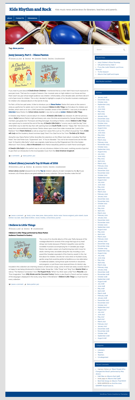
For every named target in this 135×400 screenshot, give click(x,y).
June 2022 (101, 185)
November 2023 (103, 144)
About (9, 18)
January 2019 (102, 270)
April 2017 (101, 319)
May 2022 (101, 187)
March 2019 (102, 265)
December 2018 (103, 272)
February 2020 (103, 239)
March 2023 (102, 163)
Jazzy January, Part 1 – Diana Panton (28, 55)
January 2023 (102, 168)
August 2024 (102, 128)
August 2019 (102, 253)
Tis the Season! (103, 72)
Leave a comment (17, 215)
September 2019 (104, 251)
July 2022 (101, 182)
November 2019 (103, 246)
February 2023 (103, 166)
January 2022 (102, 196)
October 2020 (102, 225)
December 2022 (103, 170)
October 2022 (102, 175)
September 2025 (104, 104)
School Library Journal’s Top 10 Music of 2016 (33, 163)
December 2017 (103, 300)
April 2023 (101, 161)
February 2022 (103, 194)
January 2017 (102, 326)
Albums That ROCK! (119, 381)
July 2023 (101, 154)
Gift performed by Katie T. (107, 65)
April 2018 (101, 291)
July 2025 (101, 107)
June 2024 (101, 133)
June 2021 (101, 206)
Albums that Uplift (113, 376)
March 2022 (102, 192)
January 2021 (102, 218)
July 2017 (101, 312)
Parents (44, 58)
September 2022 (104, 178)
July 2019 (101, 255)
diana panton (27, 156)
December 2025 (103, 100)
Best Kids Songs (103, 381)
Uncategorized (60, 58)
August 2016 (102, 338)
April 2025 (101, 114)
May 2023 (101, 159)
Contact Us (20, 18)
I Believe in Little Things (22, 225)
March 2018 (102, 293)
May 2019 (101, 260)
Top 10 (42, 171)
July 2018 (101, 284)
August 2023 (102, 152)
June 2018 (101, 286)
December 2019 (103, 244)
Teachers (51, 58)
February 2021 (103, 215)
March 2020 (102, 237)
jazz (34, 156)
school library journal (53, 218)
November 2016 (103, 331)
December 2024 (103, 119)
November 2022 (103, 173)
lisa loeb (17, 218)
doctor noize (58, 215)
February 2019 (103, 267)
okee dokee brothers (28, 218)
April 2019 (101, 263)
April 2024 (101, 137)
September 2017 (103, 307)
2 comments (15, 156)
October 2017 (102, 305)
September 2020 (104, 227)
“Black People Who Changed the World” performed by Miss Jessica (110, 371)
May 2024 (101, 135)
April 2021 (101, 211)
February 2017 (103, 324)
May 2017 (101, 317)
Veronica (28, 58)
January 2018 (102, 298)
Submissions (32, 18)
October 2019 (102, 248)
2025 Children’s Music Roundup (109, 62)
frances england (68, 215)
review (63, 112)
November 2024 (103, 121)
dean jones (39, 215)
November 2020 (103, 222)
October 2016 (102, 333)
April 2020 (101, 234)
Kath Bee (101, 376)
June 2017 (101, 315)
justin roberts (79, 215)
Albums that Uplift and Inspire (108, 74)
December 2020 (103, 220)
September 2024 (104, 126)
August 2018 (102, 281)
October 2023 (102, 147)
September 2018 (104, 279)
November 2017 (103, 303)
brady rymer (31, 215)
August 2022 (102, 180)
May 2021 (101, 208)
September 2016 (104, 336)
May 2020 (101, 232)
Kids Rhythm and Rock (30, 9)
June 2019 (101, 258)
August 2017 (102, 310)
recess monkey (40, 218)
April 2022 (101, 189)
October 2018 (102, 277)
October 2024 (102, 123)
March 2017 (102, 322)
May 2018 (101, 289)
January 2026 (102, 97)
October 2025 (102, 102)
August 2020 (102, 229)
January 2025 (102, 116)
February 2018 (103, 296)
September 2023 (104, 149)
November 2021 (103, 201)
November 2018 (103, 274)
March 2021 (102, 213)
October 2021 (102, 204)
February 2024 (103, 142)
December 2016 (103, 329)
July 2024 (101, 130)
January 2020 (102, 241)
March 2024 (102, 140)
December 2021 (103, 199)
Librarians (38, 58)
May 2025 (101, 111)
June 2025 (101, 109)
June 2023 (101, 156)
